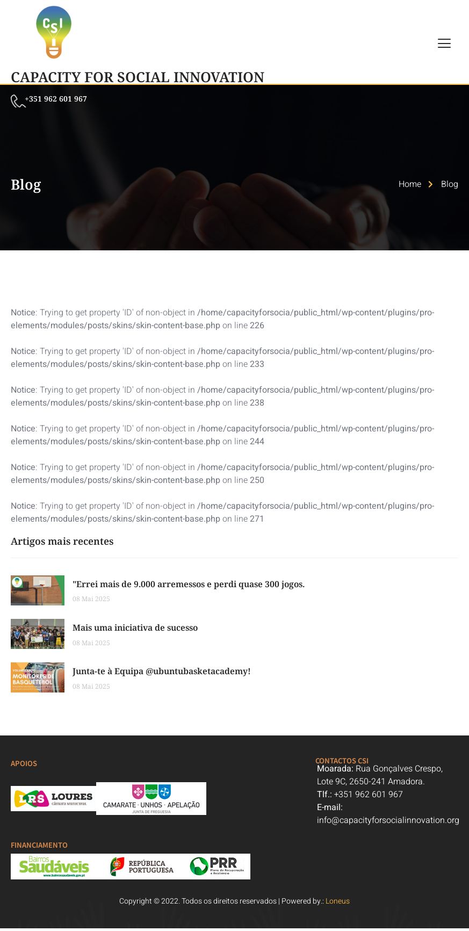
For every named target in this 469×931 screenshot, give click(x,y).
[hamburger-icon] (444, 44)
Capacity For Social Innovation (137, 76)
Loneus (338, 904)
